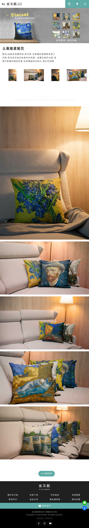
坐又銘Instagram (44, 523)
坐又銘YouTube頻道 (50, 523)
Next (86, 75)
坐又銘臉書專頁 (39, 523)
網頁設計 (40, 518)
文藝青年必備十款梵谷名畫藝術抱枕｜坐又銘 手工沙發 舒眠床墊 (12, 4)
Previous (3, 75)
